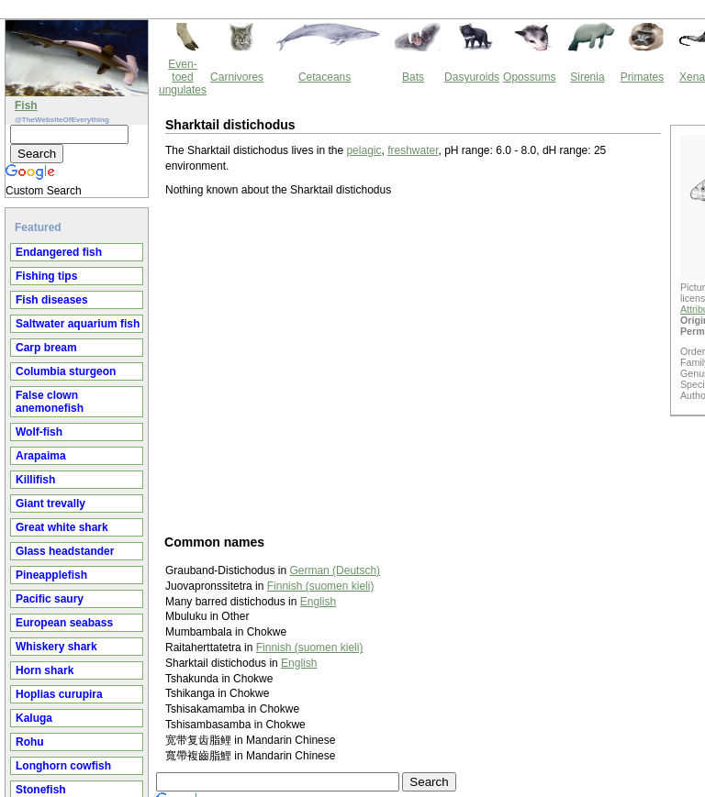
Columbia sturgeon (66, 371)
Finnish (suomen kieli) (321, 586)
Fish (26, 105)
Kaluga (34, 718)
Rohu (30, 742)
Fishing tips (46, 276)
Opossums (529, 77)
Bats (413, 77)
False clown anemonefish (50, 402)
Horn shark (44, 670)
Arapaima (41, 455)
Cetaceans (324, 77)
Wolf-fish (39, 432)
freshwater (412, 150)
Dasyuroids (471, 77)
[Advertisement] (419, 364)
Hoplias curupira (59, 694)
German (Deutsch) (334, 570)
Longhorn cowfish (63, 765)
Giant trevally (50, 503)
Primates (642, 77)
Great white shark (62, 527)
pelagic (363, 150)
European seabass (64, 622)
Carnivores (236, 77)
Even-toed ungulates (183, 77)
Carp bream (46, 347)
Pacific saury (50, 598)
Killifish (35, 479)
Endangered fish (59, 252)
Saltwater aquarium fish (78, 323)
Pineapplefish (51, 575)
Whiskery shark (56, 646)
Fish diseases (52, 299)
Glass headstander (65, 551)
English (318, 601)
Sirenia (587, 77)
